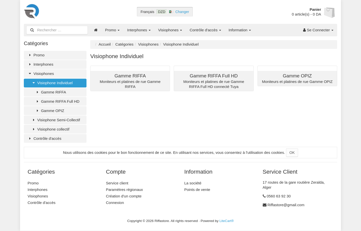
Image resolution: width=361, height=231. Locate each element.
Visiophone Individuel (52, 83)
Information (240, 30)
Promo (112, 30)
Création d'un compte (124, 196)
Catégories (124, 44)
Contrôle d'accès (205, 30)
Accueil (105, 44)
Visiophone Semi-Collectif (55, 120)
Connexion (115, 202)
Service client (117, 183)
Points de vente (197, 189)
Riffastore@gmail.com (286, 205)
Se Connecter (318, 30)
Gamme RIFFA (50, 92)
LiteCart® (226, 221)
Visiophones (170, 30)
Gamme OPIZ (49, 110)
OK (292, 152)
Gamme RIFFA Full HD (57, 101)
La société (192, 183)
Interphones (138, 30)
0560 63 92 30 (279, 196)
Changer (182, 12)
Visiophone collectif (50, 129)
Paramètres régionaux (124, 189)
